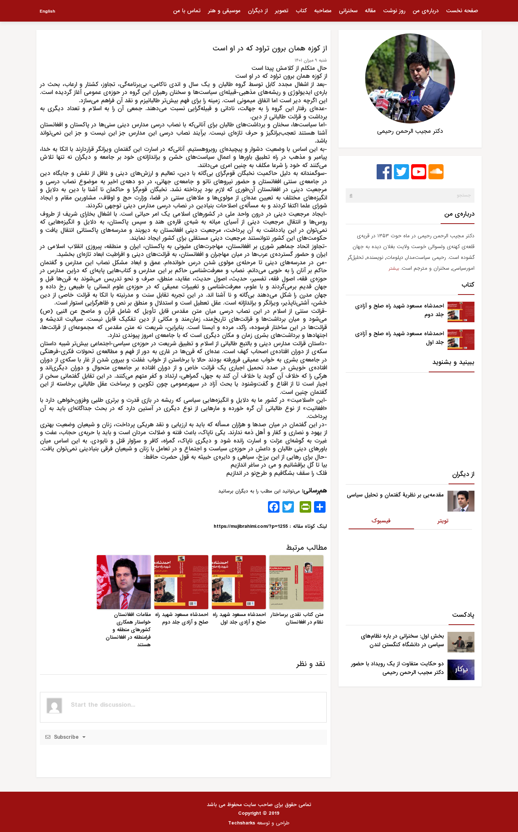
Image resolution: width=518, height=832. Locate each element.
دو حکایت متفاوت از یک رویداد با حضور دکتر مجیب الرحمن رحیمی (397, 668)
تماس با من (187, 10)
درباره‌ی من (426, 10)
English (47, 11)
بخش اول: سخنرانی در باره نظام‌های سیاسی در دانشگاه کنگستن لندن (402, 640)
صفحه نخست (462, 10)
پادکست (463, 615)
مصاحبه (323, 10)
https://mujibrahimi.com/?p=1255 (251, 526)
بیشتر (394, 268)
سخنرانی (348, 10)
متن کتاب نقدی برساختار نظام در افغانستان (297, 618)
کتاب (301, 10)
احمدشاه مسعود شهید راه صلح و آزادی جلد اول (239, 618)
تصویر (281, 10)
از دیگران (258, 10)
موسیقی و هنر (224, 10)
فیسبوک (381, 521)
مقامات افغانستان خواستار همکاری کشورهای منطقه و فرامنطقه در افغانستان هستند (128, 629)
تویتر (443, 521)
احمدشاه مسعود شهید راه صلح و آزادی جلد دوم (181, 618)
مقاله (370, 10)
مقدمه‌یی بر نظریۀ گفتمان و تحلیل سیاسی (395, 495)
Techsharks (241, 823)
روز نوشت (394, 10)
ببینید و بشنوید (453, 362)
